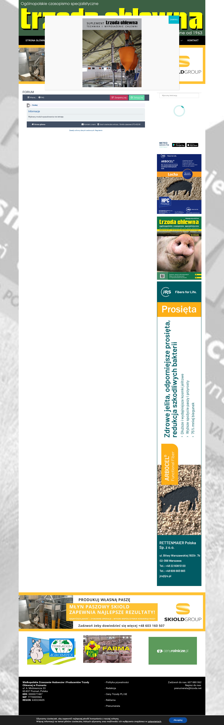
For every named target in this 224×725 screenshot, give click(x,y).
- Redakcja (110, 688)
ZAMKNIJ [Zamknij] (174, 20)
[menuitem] (41, 97)
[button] (179, 184)
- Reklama (110, 700)
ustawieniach (155, 721)
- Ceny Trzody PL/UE (116, 694)
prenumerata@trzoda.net (187, 688)
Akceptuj (179, 720)
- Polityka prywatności (117, 682)
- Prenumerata (112, 705)
